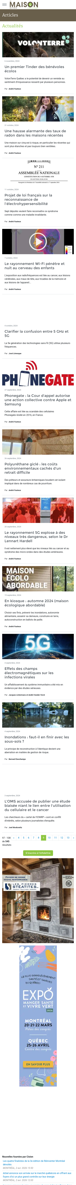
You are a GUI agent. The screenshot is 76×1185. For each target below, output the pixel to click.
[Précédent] (13, 838)
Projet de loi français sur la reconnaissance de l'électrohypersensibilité (28, 199)
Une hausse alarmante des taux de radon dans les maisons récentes (35, 133)
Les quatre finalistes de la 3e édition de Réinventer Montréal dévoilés (34, 1163)
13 (68, 837)
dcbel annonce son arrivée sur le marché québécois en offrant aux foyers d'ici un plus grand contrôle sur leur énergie (37, 1175)
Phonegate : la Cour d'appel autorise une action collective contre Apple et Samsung (38, 399)
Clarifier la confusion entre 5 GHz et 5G (37, 333)
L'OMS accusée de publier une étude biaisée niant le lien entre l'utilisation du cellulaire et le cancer (38, 805)
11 (55, 837)
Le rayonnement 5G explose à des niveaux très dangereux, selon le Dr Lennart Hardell (36, 536)
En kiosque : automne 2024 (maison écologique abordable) (37, 603)
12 (61, 837)
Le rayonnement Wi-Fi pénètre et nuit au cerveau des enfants (35, 266)
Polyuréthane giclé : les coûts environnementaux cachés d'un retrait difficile (33, 468)
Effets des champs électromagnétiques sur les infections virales (29, 672)
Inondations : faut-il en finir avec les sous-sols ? (37, 739)
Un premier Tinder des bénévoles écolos (34, 69)
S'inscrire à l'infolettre (38, 853)
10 (49, 837)
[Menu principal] (4, 4)
